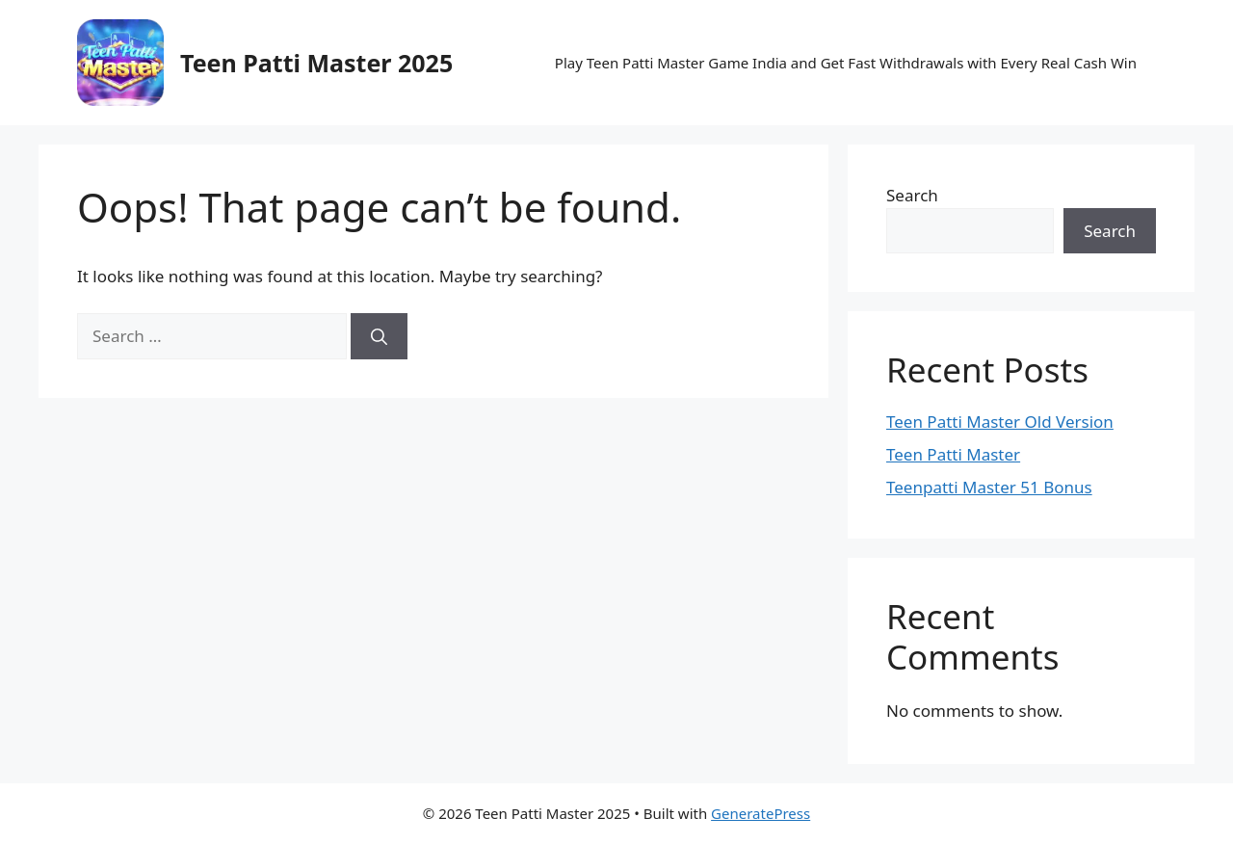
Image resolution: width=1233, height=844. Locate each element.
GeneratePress (760, 813)
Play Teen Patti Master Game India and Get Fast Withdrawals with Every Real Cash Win (846, 62)
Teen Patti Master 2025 (316, 62)
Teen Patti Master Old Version (1000, 421)
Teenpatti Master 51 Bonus (989, 487)
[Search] (379, 336)
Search (912, 195)
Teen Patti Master (953, 454)
